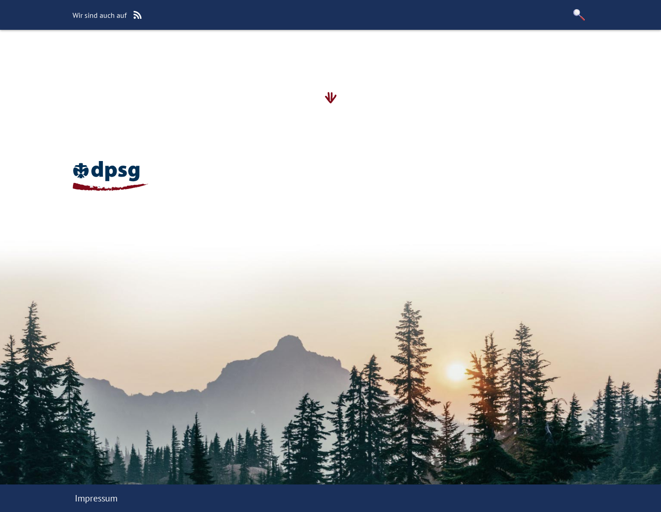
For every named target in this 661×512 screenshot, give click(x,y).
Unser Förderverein (367, 53)
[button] (579, 15)
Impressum (96, 498)
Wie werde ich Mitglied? (214, 53)
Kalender (295, 53)
